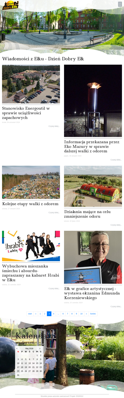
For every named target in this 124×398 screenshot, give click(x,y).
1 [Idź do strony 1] (40, 314)
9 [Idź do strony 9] (76, 314)
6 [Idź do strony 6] (63, 314)
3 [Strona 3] (50, 313)
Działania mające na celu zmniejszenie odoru (87, 214)
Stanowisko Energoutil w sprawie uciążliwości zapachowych (26, 113)
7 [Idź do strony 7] (67, 314)
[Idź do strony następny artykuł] (86, 313)
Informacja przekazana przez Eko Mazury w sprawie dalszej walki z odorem (91, 146)
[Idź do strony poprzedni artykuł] (35, 313)
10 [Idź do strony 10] (81, 314)
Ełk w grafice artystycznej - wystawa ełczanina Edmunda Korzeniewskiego (92, 293)
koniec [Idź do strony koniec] (93, 314)
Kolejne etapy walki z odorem (30, 203)
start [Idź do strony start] (30, 314)
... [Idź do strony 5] (58, 314)
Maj (27, 348)
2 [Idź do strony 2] (44, 314)
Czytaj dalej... (54, 126)
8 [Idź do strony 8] (72, 314)
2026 (31, 348)
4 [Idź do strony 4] (53, 314)
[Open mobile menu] (120, 4)
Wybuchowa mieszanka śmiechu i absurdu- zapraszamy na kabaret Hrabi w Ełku (30, 272)
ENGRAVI (79, 396)
